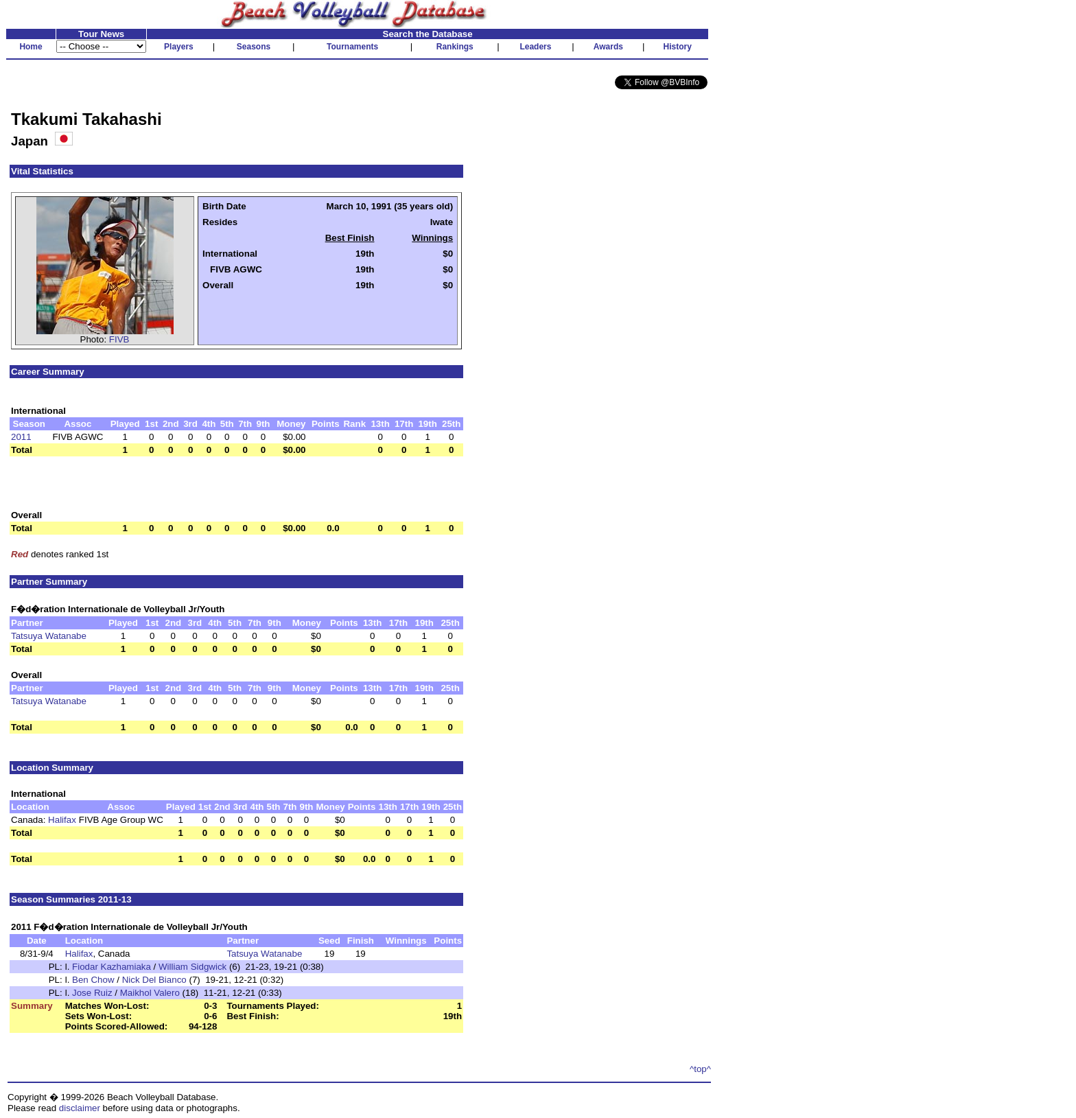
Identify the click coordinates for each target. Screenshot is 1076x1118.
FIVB (119, 339)
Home (30, 46)
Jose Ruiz (92, 993)
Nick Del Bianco (154, 980)
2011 (21, 437)
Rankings (454, 46)
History (678, 46)
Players (179, 46)
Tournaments (352, 46)
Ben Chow (93, 980)
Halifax (62, 820)
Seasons (253, 46)
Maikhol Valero (150, 993)
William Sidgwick (192, 967)
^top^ (700, 1069)
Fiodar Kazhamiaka (111, 967)
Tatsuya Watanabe (48, 636)
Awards (608, 46)
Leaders (535, 46)
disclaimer (79, 1108)
